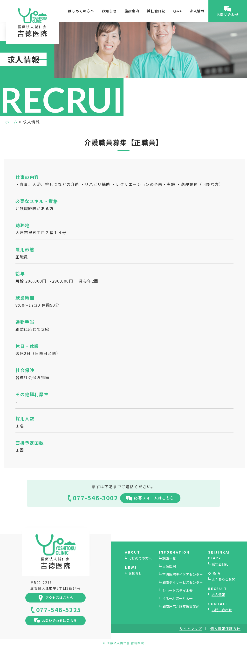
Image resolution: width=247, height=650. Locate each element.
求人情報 (197, 10)
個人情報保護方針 (225, 628)
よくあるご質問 (223, 579)
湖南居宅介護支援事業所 (180, 606)
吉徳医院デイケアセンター (182, 574)
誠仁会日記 (156, 10)
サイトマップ (190, 628)
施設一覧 (169, 558)
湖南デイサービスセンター (182, 582)
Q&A (177, 10)
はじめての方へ (81, 10)
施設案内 (131, 10)
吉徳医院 (169, 566)
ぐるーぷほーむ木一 (177, 598)
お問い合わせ (222, 609)
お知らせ (109, 10)
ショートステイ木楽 (177, 590)
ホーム (11, 122)
